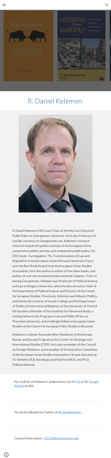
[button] (4, 5)
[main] (55, 100)
